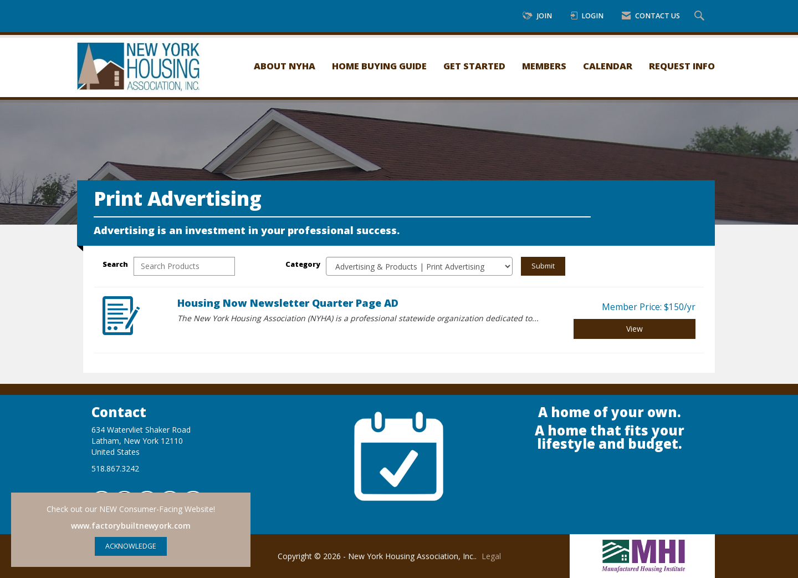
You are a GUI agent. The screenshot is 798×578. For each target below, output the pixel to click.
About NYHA (284, 65)
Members (544, 65)
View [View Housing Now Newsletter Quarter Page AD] (634, 328)
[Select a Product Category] (419, 266)
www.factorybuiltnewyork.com (131, 525)
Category (302, 264)
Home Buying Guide (379, 65)
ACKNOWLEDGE (130, 546)
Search (115, 264)
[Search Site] (700, 16)
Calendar (607, 65)
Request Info (682, 65)
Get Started (474, 65)
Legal (491, 556)
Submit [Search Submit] (543, 266)
